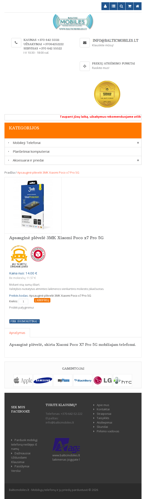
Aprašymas (17, 333)
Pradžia (9, 172)
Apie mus (103, 405)
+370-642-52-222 (71, 414)
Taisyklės (103, 418)
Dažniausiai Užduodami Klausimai (20, 457)
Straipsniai (104, 414)
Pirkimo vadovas (108, 431)
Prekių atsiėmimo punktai (113, 63)
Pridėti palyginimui (21, 307)
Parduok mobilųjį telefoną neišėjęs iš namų (24, 444)
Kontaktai (103, 409)
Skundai (102, 427)
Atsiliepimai (104, 422)
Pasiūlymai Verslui (20, 468)
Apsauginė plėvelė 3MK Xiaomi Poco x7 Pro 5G (48, 172)
